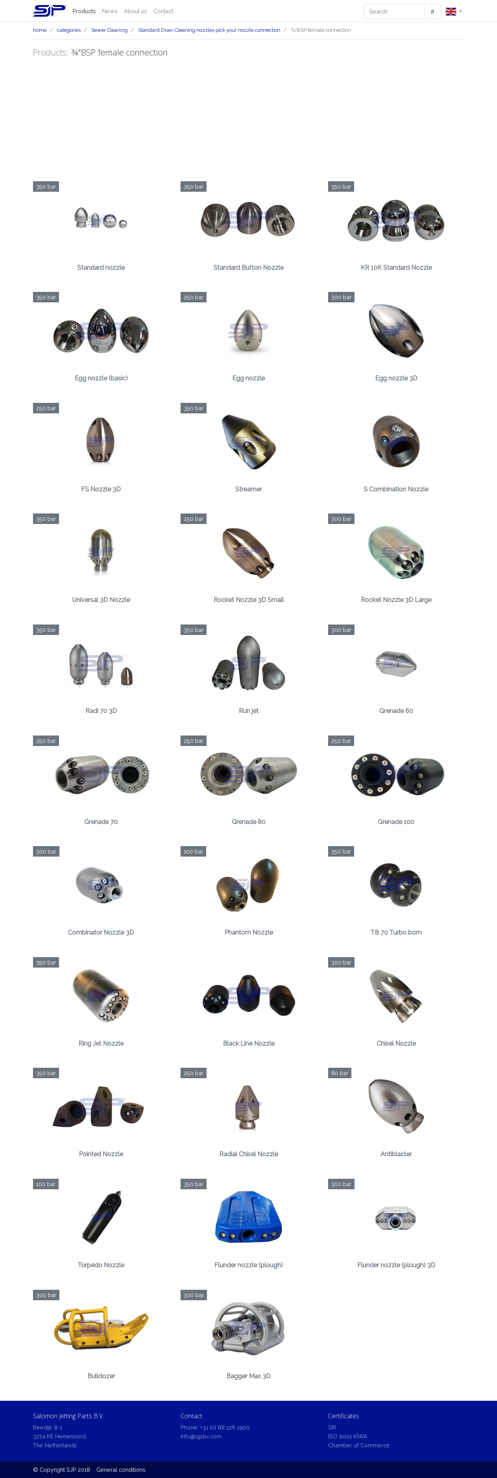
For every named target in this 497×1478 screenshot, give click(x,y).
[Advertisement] (248, 119)
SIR (332, 1427)
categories (69, 30)
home (40, 30)
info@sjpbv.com (201, 1436)
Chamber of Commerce (359, 1445)
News (110, 11)
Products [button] (84, 11)
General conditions (121, 1469)
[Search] (394, 11)
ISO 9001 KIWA (347, 1436)
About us (135, 11)
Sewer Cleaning (109, 30)
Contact (163, 11)
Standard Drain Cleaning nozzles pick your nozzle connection (209, 30)
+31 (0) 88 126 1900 (225, 1427)
